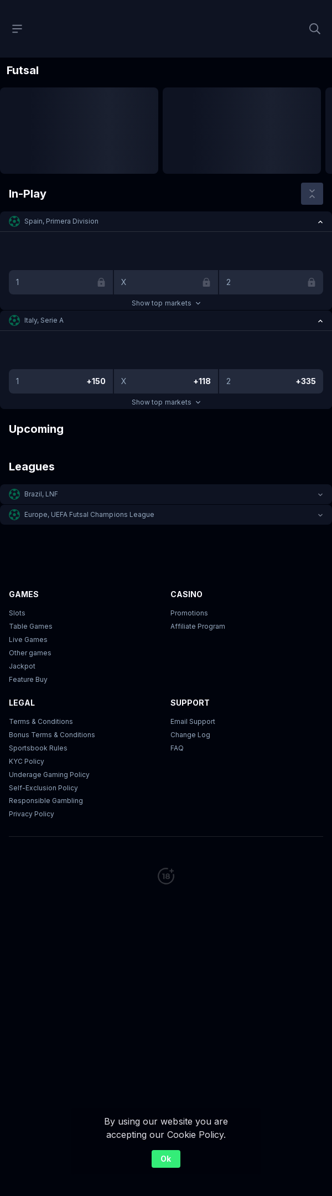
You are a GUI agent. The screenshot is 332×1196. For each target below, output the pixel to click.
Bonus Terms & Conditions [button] (52, 735)
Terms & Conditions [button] (41, 721)
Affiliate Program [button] (197, 626)
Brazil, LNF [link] (41, 494)
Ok (165, 1158)
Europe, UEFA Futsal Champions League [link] (89, 514)
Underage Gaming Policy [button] (49, 774)
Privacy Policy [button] (31, 814)
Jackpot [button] (22, 666)
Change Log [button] (190, 735)
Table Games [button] (31, 626)
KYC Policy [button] (26, 761)
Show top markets (166, 303)
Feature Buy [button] (28, 679)
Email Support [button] (192, 721)
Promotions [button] (189, 613)
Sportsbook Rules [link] (38, 748)
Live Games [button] (28, 639)
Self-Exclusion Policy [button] (43, 788)
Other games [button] (30, 653)
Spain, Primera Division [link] (61, 221)
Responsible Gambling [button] (46, 800)
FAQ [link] (177, 748)
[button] (166, 221)
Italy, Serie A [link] (44, 320)
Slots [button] (17, 613)
